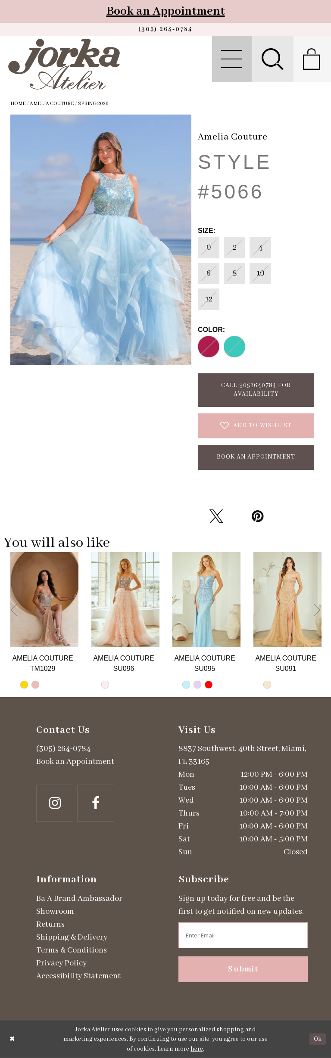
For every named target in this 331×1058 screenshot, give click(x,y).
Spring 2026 (93, 103)
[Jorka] (64, 64)
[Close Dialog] (12, 1039)
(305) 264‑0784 (63, 749)
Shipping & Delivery (71, 937)
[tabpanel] (44, 624)
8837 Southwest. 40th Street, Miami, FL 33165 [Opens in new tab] (242, 755)
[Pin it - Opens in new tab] (257, 516)
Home (18, 103)
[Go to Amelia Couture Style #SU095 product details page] (206, 599)
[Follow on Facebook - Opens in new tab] (95, 803)
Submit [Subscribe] (243, 969)
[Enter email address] (243, 935)
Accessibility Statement (78, 976)
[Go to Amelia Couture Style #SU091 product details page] (287, 599)
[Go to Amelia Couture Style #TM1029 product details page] (44, 599)
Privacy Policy (61, 963)
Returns (50, 924)
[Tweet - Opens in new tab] (216, 516)
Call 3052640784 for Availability (256, 390)
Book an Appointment (165, 11)
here (196, 1049)
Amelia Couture (52, 103)
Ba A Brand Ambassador (79, 899)
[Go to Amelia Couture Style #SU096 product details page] (125, 599)
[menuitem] (232, 59)
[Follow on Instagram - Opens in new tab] (54, 803)
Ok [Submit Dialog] (318, 1039)
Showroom (55, 911)
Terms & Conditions (71, 950)
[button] (232, 59)
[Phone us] (165, 29)
